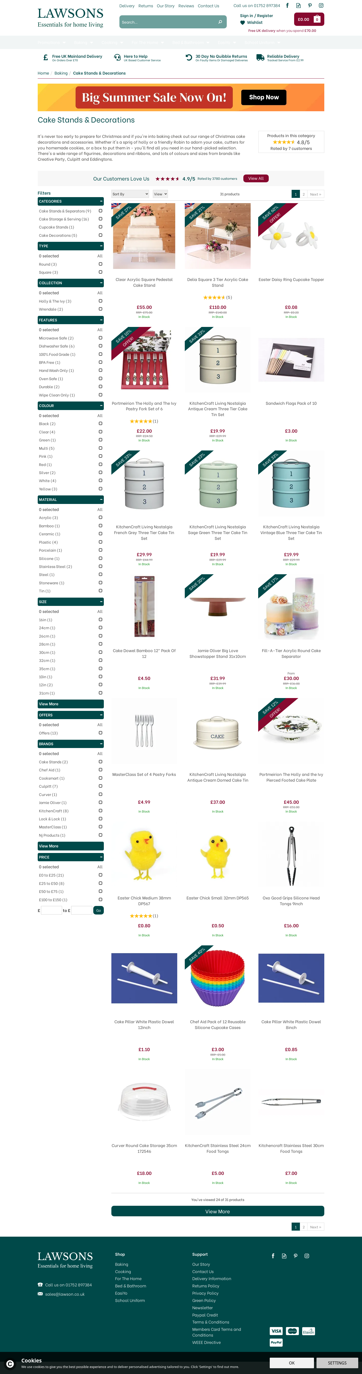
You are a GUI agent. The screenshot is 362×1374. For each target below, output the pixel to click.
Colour (71, 405)
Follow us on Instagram (321, 5)
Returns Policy (205, 1285)
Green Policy (204, 1300)
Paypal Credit (205, 1315)
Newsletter (202, 1307)
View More (217, 1211)
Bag (318, 19)
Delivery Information (211, 1278)
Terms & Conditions (210, 1322)
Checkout (304, 19)
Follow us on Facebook (287, 5)
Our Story (201, 1264)
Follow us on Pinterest (310, 5)
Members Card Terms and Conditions (216, 1332)
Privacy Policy (205, 1293)
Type (71, 245)
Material (71, 499)
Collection (71, 282)
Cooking (123, 1271)
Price (71, 857)
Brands (71, 743)
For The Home (128, 1278)
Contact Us (203, 1271)
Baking (121, 1264)
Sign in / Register (256, 15)
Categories (71, 201)
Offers (71, 714)
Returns (146, 5)
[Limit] (160, 194)
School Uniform (130, 1300)
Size (71, 601)
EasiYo (121, 1293)
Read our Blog (298, 5)
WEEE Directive (206, 1342)
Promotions (49, 42)
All (100, 255)
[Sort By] (130, 194)
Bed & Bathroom (130, 1285)
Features (71, 319)
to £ (66, 910)
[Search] (166, 21)
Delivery (127, 5)
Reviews (186, 5)
